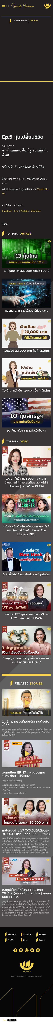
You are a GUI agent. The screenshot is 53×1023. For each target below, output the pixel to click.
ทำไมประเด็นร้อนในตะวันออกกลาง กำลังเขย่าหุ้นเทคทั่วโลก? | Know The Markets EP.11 (26, 530)
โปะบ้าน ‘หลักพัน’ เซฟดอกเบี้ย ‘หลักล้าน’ (26, 391)
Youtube (24, 211)
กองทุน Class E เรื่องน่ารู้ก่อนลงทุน (26, 311)
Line (16, 211)
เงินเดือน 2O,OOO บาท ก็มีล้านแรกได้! (26, 351)
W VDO (10, 940)
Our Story (42, 940)
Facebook (7, 211)
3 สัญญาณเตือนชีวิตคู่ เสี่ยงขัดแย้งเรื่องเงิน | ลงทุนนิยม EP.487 (26, 660)
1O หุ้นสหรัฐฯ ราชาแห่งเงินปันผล (26, 431)
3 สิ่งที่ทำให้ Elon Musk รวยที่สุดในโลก (26, 574)
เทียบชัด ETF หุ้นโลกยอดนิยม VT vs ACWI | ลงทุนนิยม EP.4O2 (26, 616)
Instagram (36, 211)
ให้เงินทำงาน (27, 934)
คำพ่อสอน (42, 934)
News (25, 940)
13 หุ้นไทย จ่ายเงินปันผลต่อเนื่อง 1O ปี (26, 271)
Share (4, 1020)
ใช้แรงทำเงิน (12, 934)
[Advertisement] (26, 53)
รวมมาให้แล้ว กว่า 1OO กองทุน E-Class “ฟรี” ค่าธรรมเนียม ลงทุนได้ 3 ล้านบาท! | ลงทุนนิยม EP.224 (27, 482)
